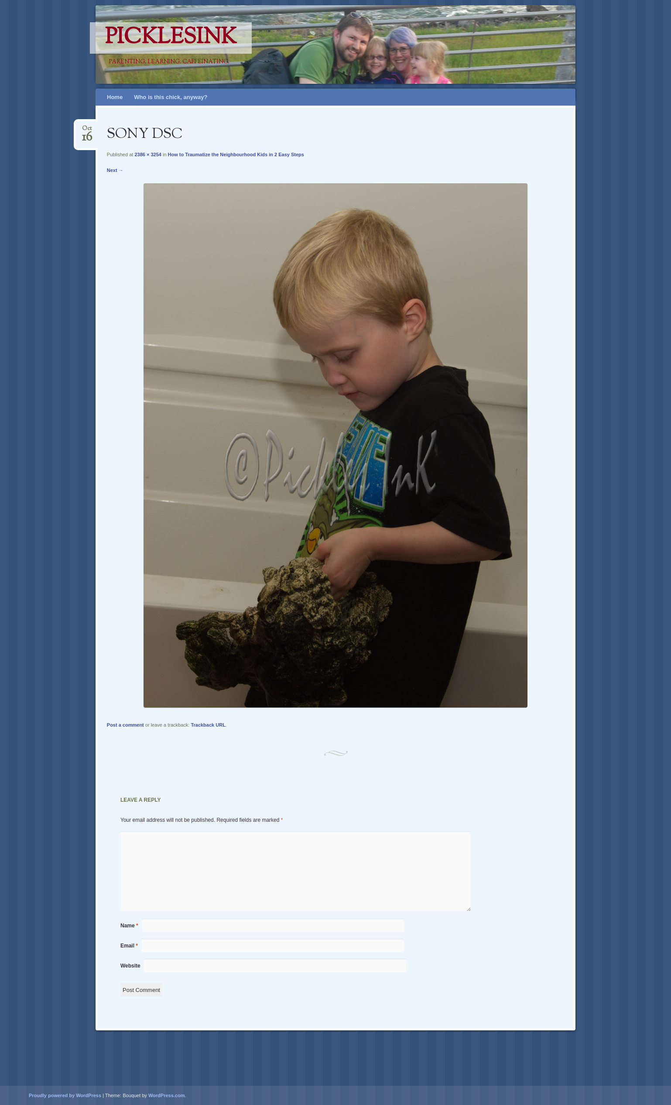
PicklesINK (170, 38)
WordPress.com (166, 1095)
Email (129, 946)
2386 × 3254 (147, 154)
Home (115, 97)
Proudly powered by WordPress (65, 1095)
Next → (115, 170)
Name (129, 926)
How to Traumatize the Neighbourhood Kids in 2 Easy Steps (236, 154)
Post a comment (125, 725)
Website (130, 966)
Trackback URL (208, 725)
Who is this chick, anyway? (170, 97)
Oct (87, 131)
